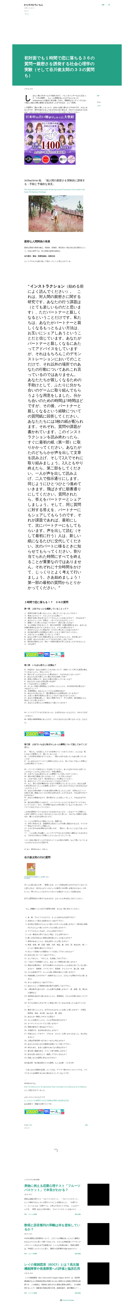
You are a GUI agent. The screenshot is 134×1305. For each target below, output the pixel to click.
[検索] (103, 5)
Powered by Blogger (67, 1300)
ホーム (27, 14)
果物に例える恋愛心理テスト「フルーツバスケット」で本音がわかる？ (52, 1188)
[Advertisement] (67, 31)
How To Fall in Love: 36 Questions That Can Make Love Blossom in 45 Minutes (55, 1087)
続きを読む (78, 1214)
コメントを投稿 (32, 1214)
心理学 (98, 105)
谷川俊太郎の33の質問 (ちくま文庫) (34, 877)
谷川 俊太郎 (27, 878)
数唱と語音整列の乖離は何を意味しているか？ (52, 1227)
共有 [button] (98, 95)
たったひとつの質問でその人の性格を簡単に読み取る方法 (46, 1100)
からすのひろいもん (33, 4)
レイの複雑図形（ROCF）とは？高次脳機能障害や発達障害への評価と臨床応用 (52, 1266)
